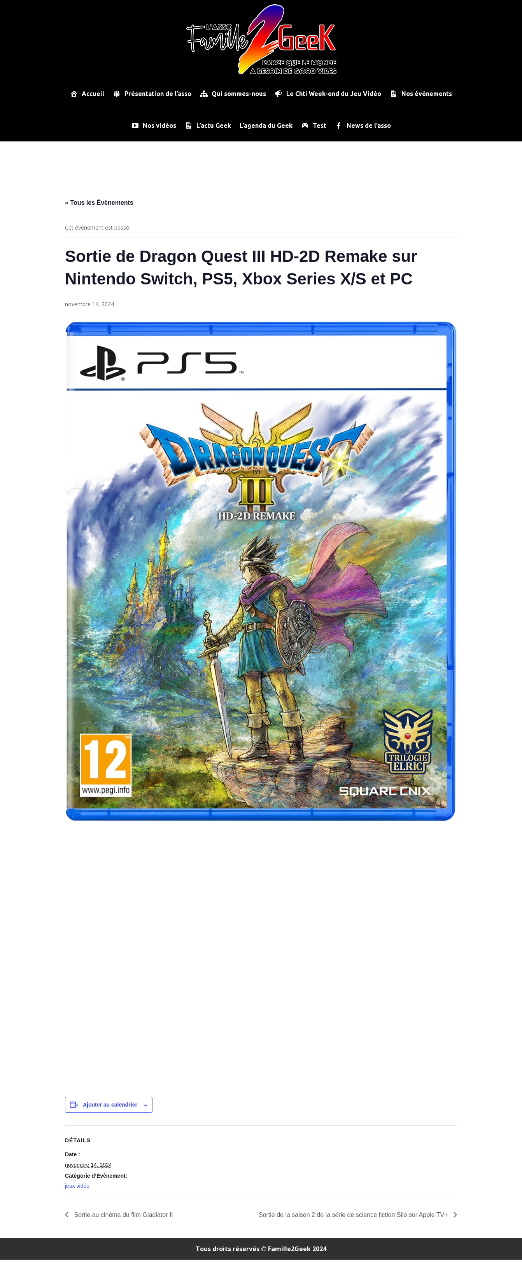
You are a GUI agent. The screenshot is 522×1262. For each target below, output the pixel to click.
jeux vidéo (77, 1188)
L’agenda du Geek (266, 125)
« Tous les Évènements (99, 205)
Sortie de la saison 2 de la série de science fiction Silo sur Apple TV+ (354, 1216)
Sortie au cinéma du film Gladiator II (122, 1216)
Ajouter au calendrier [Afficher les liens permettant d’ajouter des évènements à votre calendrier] (110, 1107)
